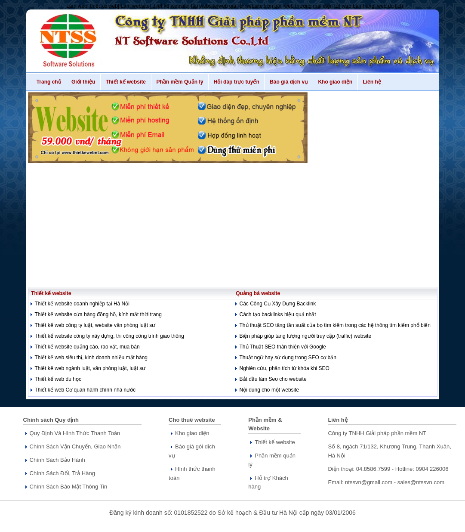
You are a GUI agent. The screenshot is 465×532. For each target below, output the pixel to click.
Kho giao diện (335, 82)
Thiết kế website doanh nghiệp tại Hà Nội (82, 304)
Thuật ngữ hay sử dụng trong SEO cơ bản (288, 358)
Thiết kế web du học (58, 379)
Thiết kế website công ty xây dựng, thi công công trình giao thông (110, 336)
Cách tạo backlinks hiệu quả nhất (278, 314)
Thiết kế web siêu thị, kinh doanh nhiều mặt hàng (91, 358)
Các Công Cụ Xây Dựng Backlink (278, 304)
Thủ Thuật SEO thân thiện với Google (283, 347)
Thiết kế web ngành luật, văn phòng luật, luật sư (90, 368)
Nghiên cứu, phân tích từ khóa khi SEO (285, 368)
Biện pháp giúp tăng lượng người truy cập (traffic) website (306, 336)
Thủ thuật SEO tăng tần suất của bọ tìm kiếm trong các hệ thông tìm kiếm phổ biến (335, 325)
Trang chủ (49, 82)
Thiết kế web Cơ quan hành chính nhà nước (85, 390)
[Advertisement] (232, 223)
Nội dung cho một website (269, 390)
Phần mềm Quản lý (180, 82)
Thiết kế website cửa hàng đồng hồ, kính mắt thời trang (98, 314)
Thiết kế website (126, 82)
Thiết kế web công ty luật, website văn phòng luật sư (95, 325)
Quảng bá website (256, 293)
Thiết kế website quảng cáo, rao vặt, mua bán (87, 347)
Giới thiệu (83, 82)
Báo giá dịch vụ (288, 82)
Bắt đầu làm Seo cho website (273, 379)
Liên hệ (372, 82)
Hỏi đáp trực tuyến (236, 82)
